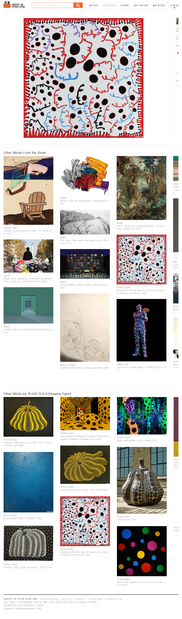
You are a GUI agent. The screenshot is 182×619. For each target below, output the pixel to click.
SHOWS (125, 5)
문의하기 (79, 598)
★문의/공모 (159, 5)
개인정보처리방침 (49, 598)
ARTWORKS (109, 5)
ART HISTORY (141, 5)
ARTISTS (93, 5)
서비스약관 (66, 598)
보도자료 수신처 (114, 598)
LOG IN (174, 5)
